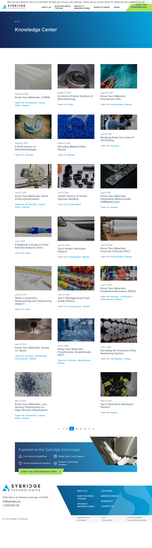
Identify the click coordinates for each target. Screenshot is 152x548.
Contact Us (107, 528)
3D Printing (29, 155)
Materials (25, 105)
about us (46, 7)
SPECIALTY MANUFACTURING (82, 7)
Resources (107, 523)
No (143, 2)
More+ (117, 7)
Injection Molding (117, 104)
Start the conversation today (41, 482)
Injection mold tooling (62, 7)
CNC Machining (31, 103)
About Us (82, 512)
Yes (139, 2)
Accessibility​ (81, 542)
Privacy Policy (107, 542)
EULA (104, 539)
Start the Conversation (139, 5)
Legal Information (83, 539)
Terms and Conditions (134, 539)
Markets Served (102, 7)
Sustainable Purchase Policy (137, 542)
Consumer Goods (74, 306)
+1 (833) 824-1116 (10, 545)
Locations (106, 512)
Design (70, 104)
